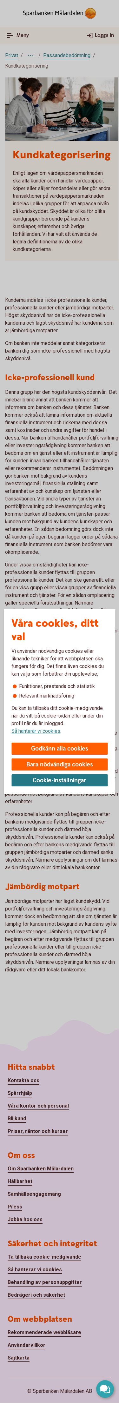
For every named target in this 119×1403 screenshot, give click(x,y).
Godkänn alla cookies (59, 749)
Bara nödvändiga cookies (59, 765)
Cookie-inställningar (59, 780)
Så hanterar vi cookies (35, 731)
